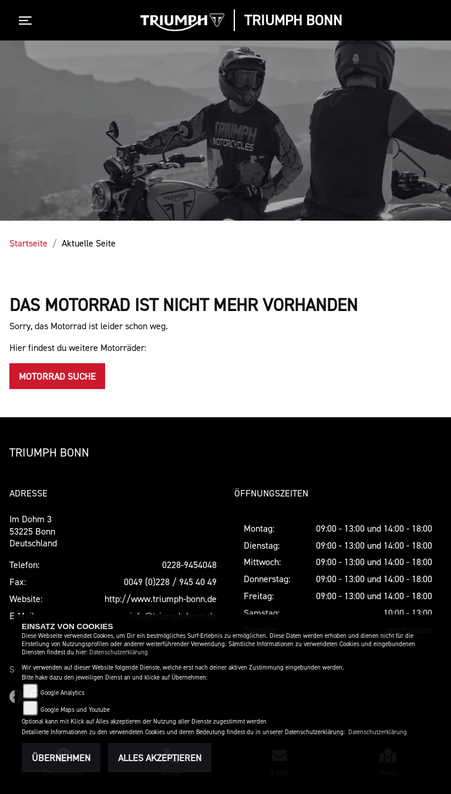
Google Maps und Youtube (75, 710)
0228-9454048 (189, 564)
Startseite (28, 243)
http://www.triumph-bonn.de (161, 598)
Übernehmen (61, 757)
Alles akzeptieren (159, 757)
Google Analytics (63, 693)
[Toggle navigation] (27, 20)
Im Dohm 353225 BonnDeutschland (33, 531)
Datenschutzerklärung (118, 652)
